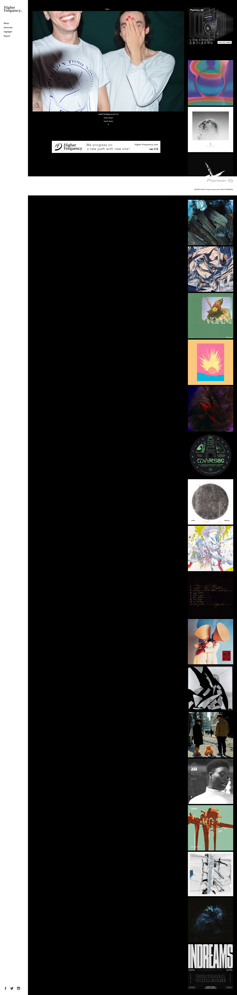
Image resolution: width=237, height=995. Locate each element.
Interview (8, 27)
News (6, 23)
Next (108, 9)
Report (7, 36)
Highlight (8, 32)
